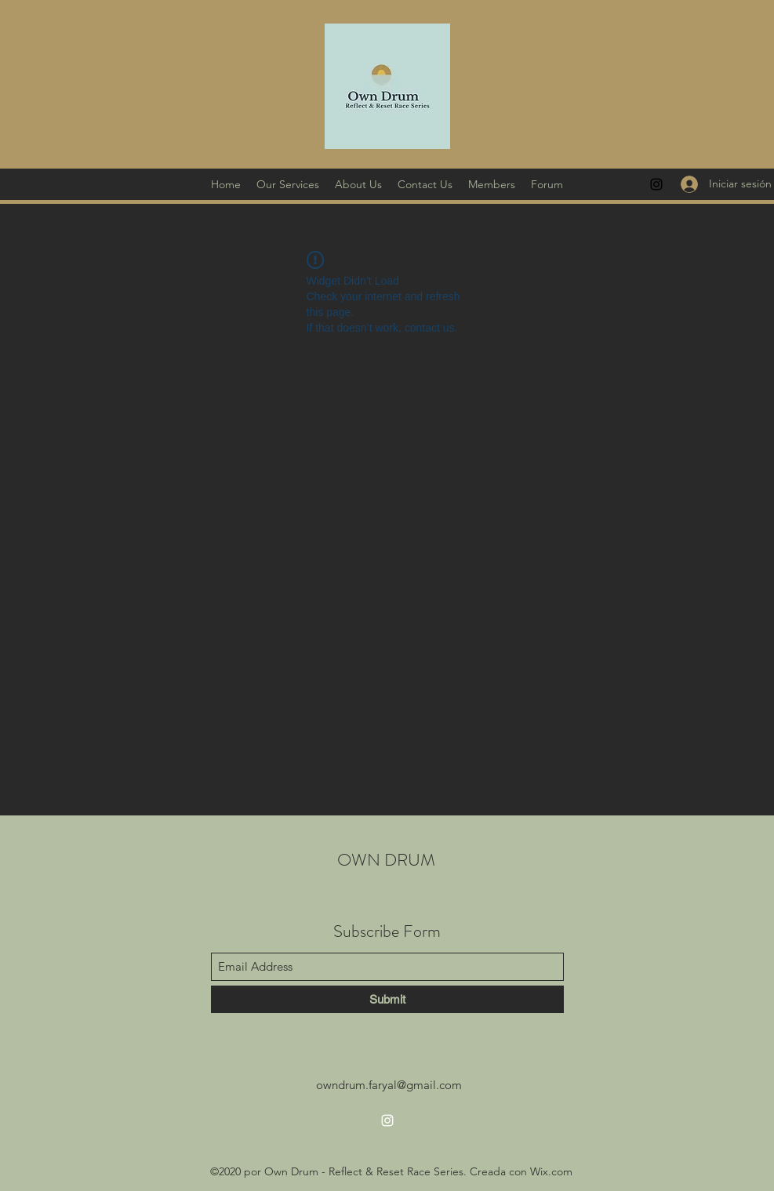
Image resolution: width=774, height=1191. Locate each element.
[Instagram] (656, 184)
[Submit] (387, 999)
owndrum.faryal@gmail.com (389, 1084)
